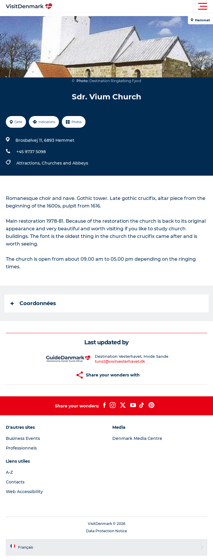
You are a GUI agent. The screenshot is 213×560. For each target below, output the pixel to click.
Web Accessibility (24, 491)
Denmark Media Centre (137, 438)
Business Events (23, 438)
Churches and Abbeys (65, 163)
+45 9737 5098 (31, 151)
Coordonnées (33, 303)
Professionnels (21, 448)
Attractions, (29, 163)
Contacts (15, 482)
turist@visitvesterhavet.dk (120, 361)
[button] (132, 6)
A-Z (9, 472)
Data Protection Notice (106, 531)
